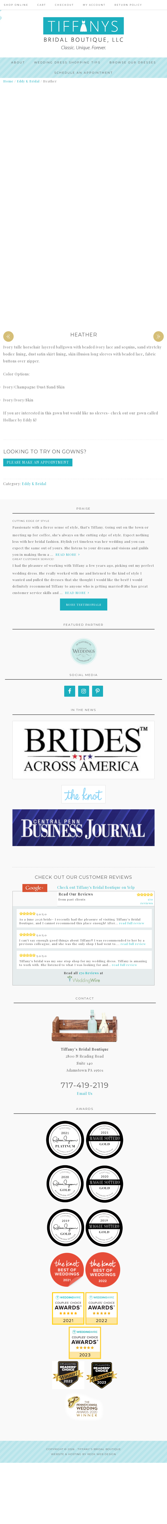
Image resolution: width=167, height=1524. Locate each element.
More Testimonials (83, 665)
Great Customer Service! (33, 620)
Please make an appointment (38, 523)
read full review (131, 984)
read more (66, 615)
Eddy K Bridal (28, 81)
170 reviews (147, 962)
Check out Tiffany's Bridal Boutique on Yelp (96, 948)
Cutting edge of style (31, 582)
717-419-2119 (85, 1146)
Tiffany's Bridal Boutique (99, 1510)
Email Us (85, 1154)
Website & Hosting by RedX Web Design (83, 1515)
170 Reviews (89, 1034)
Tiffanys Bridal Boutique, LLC (83, 33)
